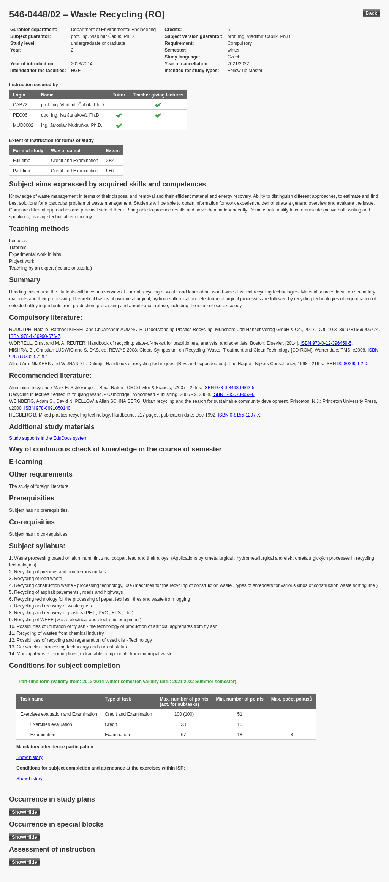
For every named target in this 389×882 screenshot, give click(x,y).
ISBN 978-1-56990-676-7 (34, 336)
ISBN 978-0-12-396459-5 (325, 343)
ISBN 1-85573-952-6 (234, 394)
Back (371, 13)
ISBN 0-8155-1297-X (239, 415)
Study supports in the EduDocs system (48, 438)
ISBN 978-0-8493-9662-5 (229, 387)
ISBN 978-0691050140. (47, 408)
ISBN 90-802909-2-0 (346, 363)
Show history (29, 757)
